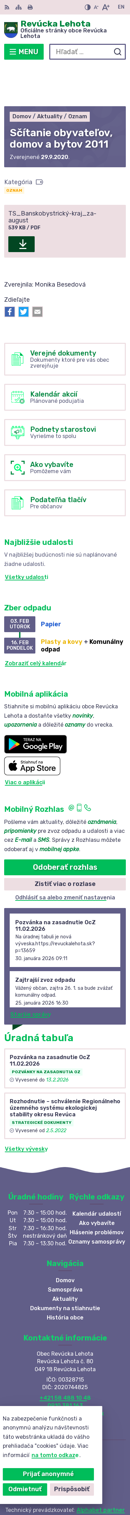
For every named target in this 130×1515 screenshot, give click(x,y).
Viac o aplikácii (25, 741)
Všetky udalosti (26, 536)
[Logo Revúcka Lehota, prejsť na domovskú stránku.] (65, 30)
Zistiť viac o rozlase (65, 843)
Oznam (14, 149)
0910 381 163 (65, 1364)
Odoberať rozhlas (65, 826)
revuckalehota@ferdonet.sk (65, 1372)
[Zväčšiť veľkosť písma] (105, 7)
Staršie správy (30, 973)
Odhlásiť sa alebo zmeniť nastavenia (65, 856)
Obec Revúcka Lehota (87, 1487)
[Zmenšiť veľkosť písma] (96, 7)
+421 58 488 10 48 (65, 1357)
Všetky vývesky (26, 1108)
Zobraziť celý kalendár (36, 622)
